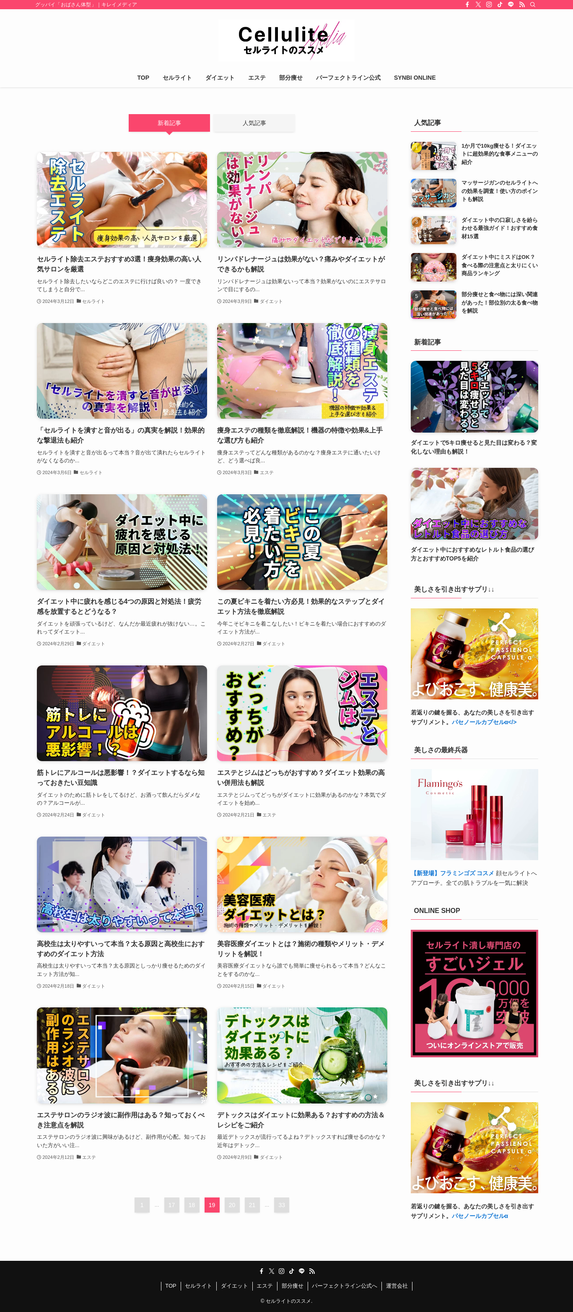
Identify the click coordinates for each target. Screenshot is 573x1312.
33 (282, 1205)
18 (192, 1205)
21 (252, 1205)
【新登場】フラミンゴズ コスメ (453, 873)
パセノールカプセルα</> (484, 722)
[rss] (521, 4)
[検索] (532, 4)
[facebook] (467, 4)
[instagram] (489, 4)
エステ (265, 1286)
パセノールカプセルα (480, 1216)
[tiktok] (500, 4)
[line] (511, 4)
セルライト (198, 1286)
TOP (170, 1286)
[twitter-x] (478, 4)
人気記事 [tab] (254, 123)
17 (172, 1205)
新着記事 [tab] (169, 123)
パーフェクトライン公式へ (344, 1286)
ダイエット (234, 1286)
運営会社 (397, 1286)
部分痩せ (292, 1286)
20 (232, 1205)
